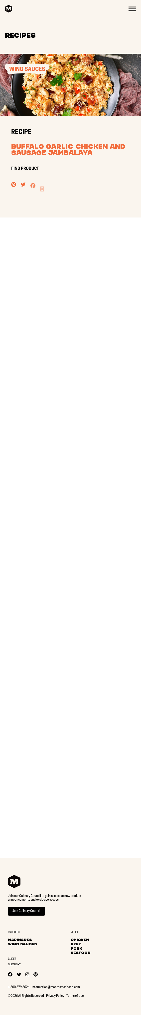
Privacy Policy (55, 996)
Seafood (81, 953)
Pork (76, 948)
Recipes (20, 35)
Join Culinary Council (26, 911)
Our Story (14, 964)
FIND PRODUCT (25, 169)
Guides (12, 959)
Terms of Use (75, 996)
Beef (76, 944)
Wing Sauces (22, 944)
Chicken (80, 940)
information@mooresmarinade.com (56, 987)
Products (14, 932)
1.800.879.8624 (18, 987)
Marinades (20, 940)
